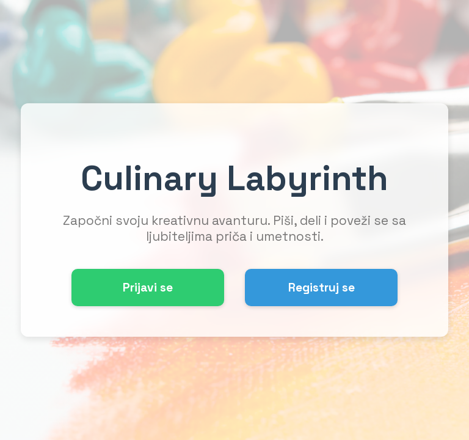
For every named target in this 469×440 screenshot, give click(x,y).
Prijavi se (148, 287)
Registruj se (321, 287)
